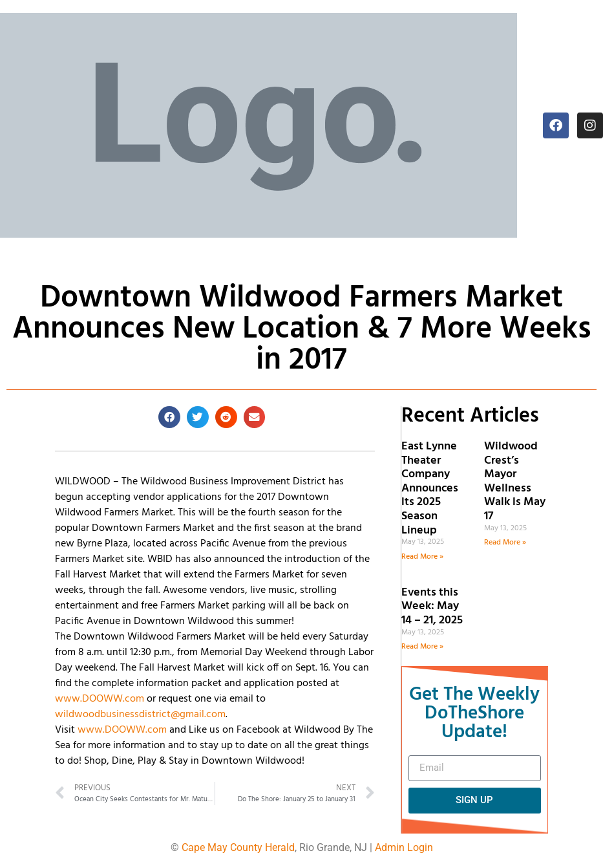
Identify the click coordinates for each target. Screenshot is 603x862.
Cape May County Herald (238, 847)
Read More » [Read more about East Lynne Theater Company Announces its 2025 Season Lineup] (422, 556)
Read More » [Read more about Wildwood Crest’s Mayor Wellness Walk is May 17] (505, 542)
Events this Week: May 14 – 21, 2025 (432, 606)
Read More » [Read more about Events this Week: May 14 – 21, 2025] (422, 646)
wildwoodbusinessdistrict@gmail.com (140, 714)
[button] (169, 417)
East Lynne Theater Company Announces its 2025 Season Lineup (429, 488)
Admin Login (404, 847)
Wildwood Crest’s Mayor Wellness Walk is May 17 (514, 481)
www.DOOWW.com (99, 699)
